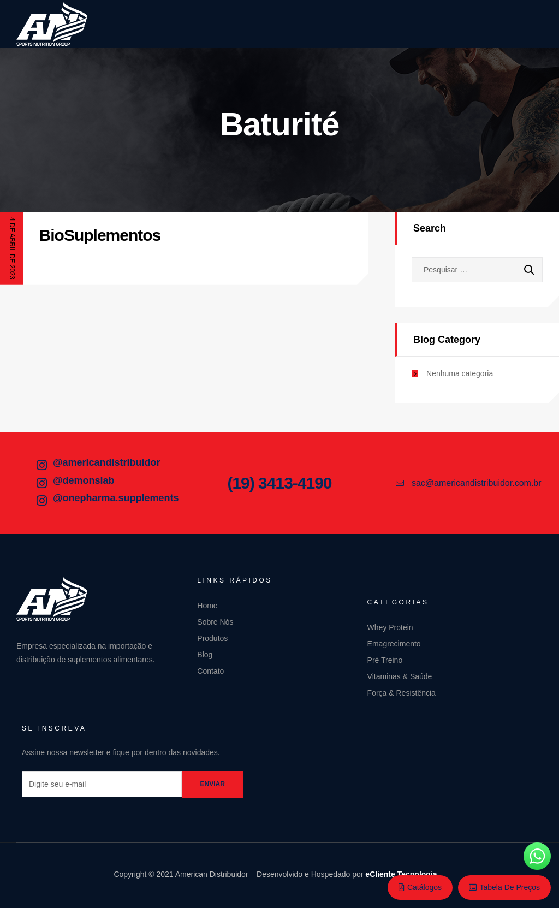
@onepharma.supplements (116, 497)
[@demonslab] (41, 483)
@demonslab (84, 480)
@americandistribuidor (106, 462)
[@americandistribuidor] (41, 465)
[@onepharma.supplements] (41, 501)
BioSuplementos (100, 235)
